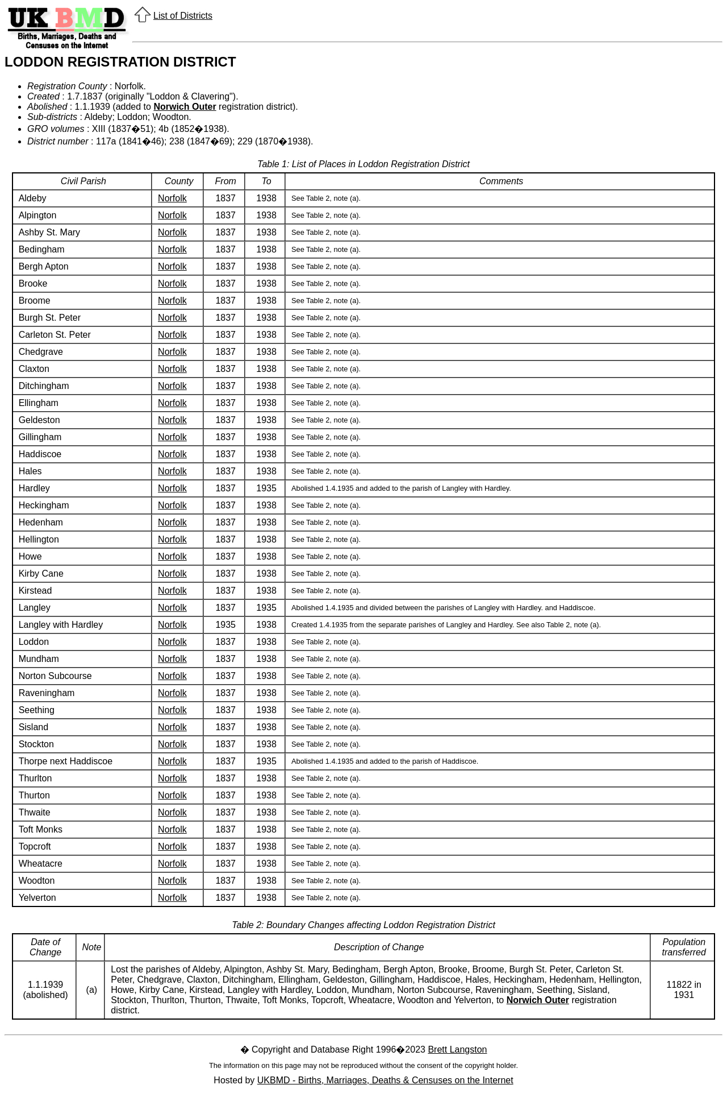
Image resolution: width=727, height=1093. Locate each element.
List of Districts (182, 15)
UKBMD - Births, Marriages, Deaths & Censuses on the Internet (385, 1080)
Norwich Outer (184, 106)
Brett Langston (457, 1049)
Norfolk (172, 198)
